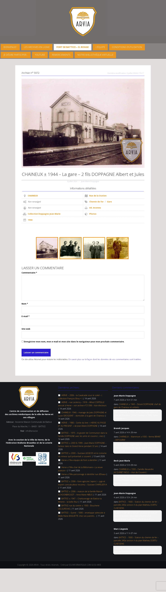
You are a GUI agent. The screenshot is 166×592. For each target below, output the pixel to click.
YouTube (40, 54)
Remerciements (61, 54)
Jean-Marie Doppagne (90, 181)
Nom (25, 303)
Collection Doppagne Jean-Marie (44, 213)
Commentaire (29, 272)
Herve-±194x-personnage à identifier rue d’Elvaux (83, 474)
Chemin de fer (96, 201)
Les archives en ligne (37, 47)
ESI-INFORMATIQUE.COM (80, 564)
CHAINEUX (33, 195)
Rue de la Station (98, 195)
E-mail (26, 316)
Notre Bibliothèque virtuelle (95, 54)
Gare (109, 201)
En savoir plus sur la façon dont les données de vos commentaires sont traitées (105, 359)
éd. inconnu (95, 207)
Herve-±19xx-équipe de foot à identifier (79, 460)
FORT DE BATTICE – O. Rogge (73, 47)
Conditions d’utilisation (127, 47)
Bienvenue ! (10, 47)
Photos (92, 213)
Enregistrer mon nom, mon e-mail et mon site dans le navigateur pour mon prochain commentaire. (74, 341)
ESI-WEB (97, 564)
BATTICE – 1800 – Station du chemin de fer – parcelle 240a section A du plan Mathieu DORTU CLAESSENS (136, 504)
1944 (30, 219)
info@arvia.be (32, 431)
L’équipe (100, 47)
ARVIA (36, 564)
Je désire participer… (15, 54)
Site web (26, 329)
